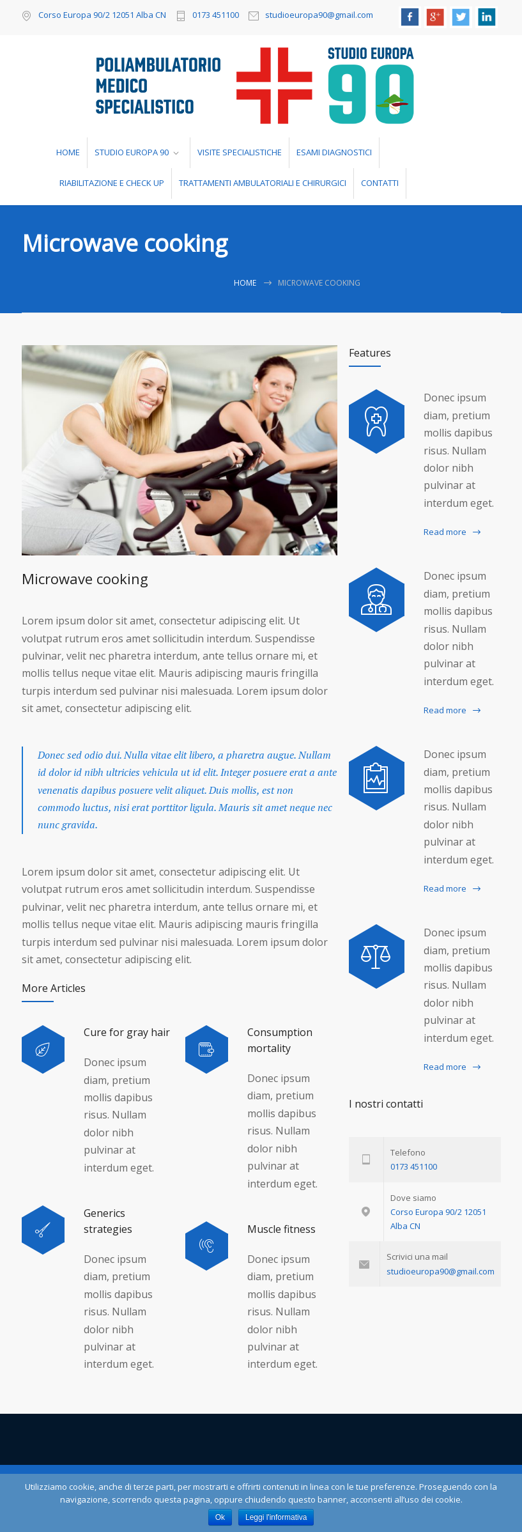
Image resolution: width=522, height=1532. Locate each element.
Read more (445, 532)
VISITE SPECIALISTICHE (239, 152)
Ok (220, 1517)
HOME (68, 152)
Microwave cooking (85, 578)
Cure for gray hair (127, 1032)
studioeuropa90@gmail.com (319, 15)
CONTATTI (380, 183)
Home (245, 282)
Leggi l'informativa (276, 1517)
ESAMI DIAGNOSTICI (334, 152)
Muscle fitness (281, 1229)
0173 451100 (215, 15)
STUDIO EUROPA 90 (132, 152)
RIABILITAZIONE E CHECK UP (111, 183)
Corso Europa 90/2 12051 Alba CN (102, 14)
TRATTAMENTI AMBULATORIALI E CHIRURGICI (262, 183)
